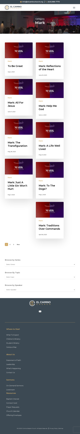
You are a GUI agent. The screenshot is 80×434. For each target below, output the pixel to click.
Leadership (10, 364)
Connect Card (11, 403)
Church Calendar (13, 411)
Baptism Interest (12, 399)
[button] (74, 8)
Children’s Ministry (13, 339)
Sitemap (60, 428)
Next (18, 244)
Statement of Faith (13, 360)
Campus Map (11, 347)
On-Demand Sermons (14, 386)
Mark (10, 61)
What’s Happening (13, 368)
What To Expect (12, 335)
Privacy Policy (54, 428)
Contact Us (10, 372)
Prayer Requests (12, 407)
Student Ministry (12, 343)
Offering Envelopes (13, 415)
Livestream (10, 390)
